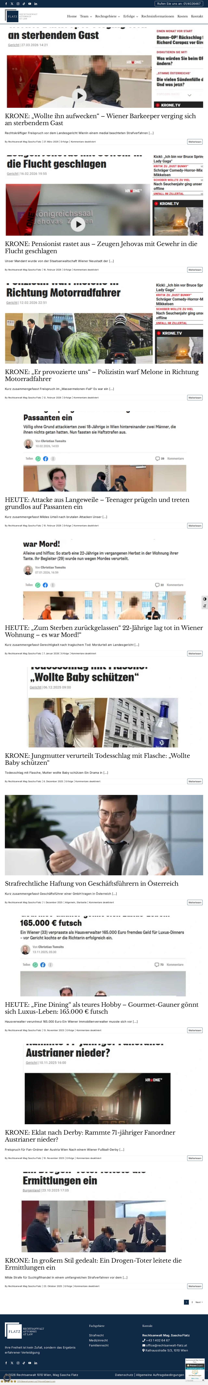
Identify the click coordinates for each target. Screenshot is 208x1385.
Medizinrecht (98, 1340)
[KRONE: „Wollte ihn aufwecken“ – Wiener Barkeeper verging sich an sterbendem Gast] (104, 67)
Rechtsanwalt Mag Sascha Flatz (24, 141)
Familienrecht (99, 1345)
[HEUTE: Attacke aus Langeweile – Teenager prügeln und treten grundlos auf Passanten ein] (104, 451)
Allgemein (70, 902)
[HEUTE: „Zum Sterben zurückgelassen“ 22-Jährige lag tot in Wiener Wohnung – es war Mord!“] (104, 579)
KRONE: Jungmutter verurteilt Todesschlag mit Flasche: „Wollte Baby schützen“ (97, 759)
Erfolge (64, 141)
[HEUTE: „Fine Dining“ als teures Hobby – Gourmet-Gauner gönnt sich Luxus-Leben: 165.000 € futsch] (104, 956)
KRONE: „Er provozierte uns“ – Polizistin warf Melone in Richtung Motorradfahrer (102, 375)
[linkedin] (35, 3)
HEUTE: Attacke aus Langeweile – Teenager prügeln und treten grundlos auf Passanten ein (97, 503)
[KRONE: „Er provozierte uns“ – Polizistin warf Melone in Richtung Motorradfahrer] (104, 323)
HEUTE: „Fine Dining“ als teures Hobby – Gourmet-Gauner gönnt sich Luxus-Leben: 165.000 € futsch (102, 1008)
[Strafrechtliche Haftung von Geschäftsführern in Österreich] (104, 835)
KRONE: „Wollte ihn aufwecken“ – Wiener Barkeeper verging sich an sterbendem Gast (100, 119)
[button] (7, 1378)
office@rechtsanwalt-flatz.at (164, 1345)
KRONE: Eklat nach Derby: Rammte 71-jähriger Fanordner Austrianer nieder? (90, 1136)
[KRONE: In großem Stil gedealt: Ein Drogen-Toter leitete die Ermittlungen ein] (104, 1212)
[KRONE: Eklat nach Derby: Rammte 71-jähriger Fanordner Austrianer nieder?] (104, 1084)
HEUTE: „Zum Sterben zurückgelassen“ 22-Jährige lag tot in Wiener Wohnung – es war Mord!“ (104, 631)
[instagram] (18, 3)
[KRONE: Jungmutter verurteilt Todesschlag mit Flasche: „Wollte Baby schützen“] (104, 707)
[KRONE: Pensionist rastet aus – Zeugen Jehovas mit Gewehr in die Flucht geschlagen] (104, 195)
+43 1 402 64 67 (156, 1340)
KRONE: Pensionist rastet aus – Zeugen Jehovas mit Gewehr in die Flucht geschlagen (101, 247)
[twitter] (12, 3)
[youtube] (29, 3)
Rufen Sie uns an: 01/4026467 (179, 3)
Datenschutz (124, 1375)
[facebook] (6, 3)
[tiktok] (24, 3)
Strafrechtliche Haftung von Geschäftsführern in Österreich (92, 883)
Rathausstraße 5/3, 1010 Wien (165, 1350)
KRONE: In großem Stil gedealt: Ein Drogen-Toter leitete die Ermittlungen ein (93, 1264)
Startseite (82, 902)
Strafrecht (96, 1335)
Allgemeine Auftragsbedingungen (160, 1375)
